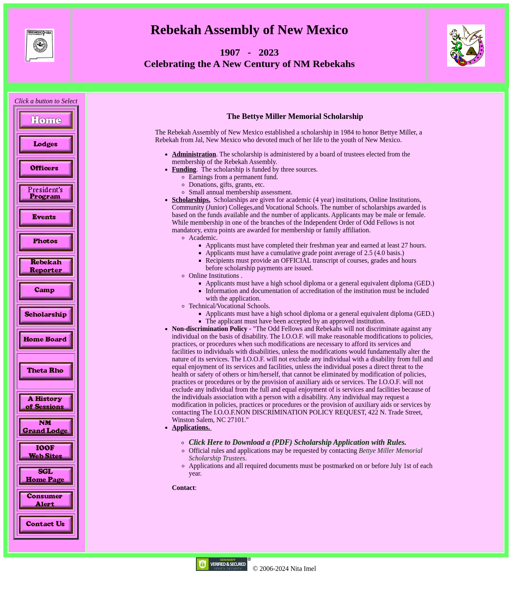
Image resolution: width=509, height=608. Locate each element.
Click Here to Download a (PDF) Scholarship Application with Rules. (297, 442)
